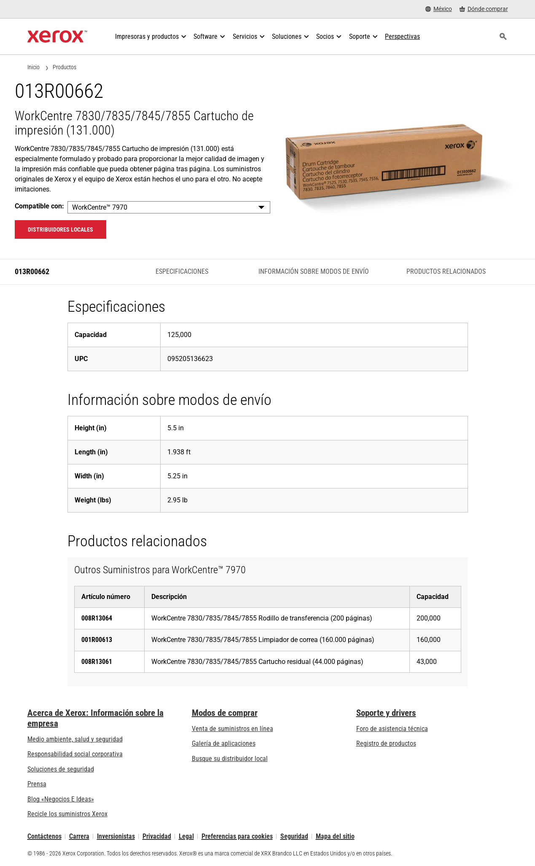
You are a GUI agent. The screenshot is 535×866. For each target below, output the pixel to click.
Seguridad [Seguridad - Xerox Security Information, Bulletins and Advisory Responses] (294, 836)
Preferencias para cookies (237, 836)
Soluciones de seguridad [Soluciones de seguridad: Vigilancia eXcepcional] (60, 769)
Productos (64, 67)
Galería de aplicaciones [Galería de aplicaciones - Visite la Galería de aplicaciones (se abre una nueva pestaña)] (223, 743)
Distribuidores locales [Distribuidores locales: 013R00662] (60, 229)
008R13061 (96, 662)
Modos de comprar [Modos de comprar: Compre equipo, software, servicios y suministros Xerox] (225, 713)
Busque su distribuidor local (230, 759)
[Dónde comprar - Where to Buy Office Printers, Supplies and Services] (484, 9)
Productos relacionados (446, 271)
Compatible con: (39, 206)
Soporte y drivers (386, 713)
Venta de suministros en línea (232, 729)
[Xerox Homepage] (57, 36)
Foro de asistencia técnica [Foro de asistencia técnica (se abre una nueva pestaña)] (392, 729)
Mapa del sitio (335, 836)
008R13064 (96, 618)
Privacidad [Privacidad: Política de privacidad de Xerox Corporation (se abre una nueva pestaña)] (156, 836)
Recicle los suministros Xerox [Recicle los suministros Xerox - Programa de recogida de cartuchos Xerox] (67, 814)
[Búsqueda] (503, 36)
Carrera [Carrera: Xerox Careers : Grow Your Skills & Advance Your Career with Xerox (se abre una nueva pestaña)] (79, 836)
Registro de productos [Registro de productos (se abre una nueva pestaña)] (386, 743)
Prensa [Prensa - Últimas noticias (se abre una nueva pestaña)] (36, 784)
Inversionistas (116, 836)
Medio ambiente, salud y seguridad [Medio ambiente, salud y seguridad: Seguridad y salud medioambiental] (75, 739)
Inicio (33, 67)
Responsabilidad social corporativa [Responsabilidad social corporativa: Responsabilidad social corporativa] (75, 754)
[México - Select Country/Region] (438, 9)
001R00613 (96, 640)
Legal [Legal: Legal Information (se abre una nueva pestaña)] (186, 836)
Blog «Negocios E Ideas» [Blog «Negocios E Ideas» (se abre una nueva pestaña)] (60, 799)
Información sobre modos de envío (313, 271)
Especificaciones (182, 271)
